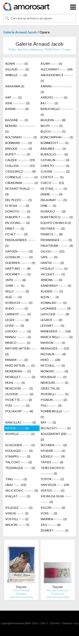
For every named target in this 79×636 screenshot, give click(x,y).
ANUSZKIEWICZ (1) (57, 77)
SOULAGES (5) (19, 450)
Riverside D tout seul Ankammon (58, 592)
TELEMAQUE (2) (20, 468)
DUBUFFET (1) (17, 217)
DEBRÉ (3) (51, 194)
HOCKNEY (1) (18, 274)
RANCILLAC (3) (20, 422)
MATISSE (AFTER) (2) (21, 351)
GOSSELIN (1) (19, 257)
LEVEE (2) (14, 325)
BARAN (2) (17, 109)
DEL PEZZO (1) (18, 200)
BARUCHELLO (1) (57, 111)
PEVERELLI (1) (54, 394)
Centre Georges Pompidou (21, 592)
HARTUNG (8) (18, 268)
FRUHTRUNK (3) (57, 245)
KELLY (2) (17, 291)
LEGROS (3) (51, 320)
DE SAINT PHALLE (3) (20, 191)
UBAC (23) (15, 485)
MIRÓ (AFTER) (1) (20, 365)
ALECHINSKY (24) (56, 69)
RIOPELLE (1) (20, 434)
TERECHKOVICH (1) (52, 470)
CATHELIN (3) (55, 160)
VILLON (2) (53, 507)
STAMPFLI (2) (17, 456)
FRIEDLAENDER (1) (20, 242)
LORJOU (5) (18, 331)
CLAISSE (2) (55, 171)
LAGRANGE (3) (56, 308)
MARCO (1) (17, 342)
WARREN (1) (54, 519)
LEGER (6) (17, 320)
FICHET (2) (16, 234)
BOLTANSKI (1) (21, 137)
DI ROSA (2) (17, 205)
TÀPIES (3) (52, 462)
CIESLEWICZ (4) (20, 171)
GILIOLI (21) (52, 251)
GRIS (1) (49, 257)
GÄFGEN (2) (19, 251)
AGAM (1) (51, 63)
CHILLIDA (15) (20, 165)
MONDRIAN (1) (18, 371)
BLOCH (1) (53, 131)
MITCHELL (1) (53, 365)
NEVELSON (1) (19, 388)
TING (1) (16, 479)
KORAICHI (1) (18, 302)
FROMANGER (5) (56, 240)
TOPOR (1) (52, 479)
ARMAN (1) (56, 89)
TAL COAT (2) (18, 462)
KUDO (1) (16, 308)
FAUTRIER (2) (53, 228)
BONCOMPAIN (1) (57, 137)
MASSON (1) (53, 342)
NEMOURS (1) (54, 382)
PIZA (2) (17, 405)
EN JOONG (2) (17, 223)
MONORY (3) (54, 371)
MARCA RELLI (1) (57, 337)
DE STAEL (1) (54, 188)
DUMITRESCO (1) (57, 217)
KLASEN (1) (52, 291)
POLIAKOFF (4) (19, 411)
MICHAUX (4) (53, 354)
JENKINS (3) (51, 280)
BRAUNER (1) (53, 148)
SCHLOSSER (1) (20, 445)
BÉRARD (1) (20, 128)
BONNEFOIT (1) (54, 143)
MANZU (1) (18, 337)
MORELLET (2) (20, 377)
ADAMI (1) (16, 63)
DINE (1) (48, 205)
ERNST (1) (14, 228)
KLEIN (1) (50, 297)
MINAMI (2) (16, 360)
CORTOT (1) (52, 177)
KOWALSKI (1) (54, 302)
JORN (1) (14, 285)
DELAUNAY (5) (54, 200)
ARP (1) (13, 97)
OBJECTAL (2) (50, 388)
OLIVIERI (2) (19, 394)
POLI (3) (51, 405)
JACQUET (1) (53, 274)
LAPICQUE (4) (55, 314)
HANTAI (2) (52, 263)
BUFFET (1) (17, 154)
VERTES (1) (52, 490)
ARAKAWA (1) (14, 86)
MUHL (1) (15, 382)
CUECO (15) (52, 183)
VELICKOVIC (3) (21, 490)
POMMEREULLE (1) (55, 414)
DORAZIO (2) (53, 211)
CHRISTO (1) (55, 165)
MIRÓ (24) (50, 360)
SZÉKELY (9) (53, 456)
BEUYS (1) (52, 125)
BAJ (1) (49, 103)
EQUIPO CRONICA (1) (56, 223)
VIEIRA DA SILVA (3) (56, 499)
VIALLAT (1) (17, 496)
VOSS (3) (49, 513)
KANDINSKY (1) (56, 285)
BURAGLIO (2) (54, 154)
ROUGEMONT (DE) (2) (56, 436)
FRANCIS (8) (52, 234)
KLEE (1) (13, 297)
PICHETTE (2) (18, 400)
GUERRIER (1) (20, 263)
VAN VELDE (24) (55, 485)
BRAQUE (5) (18, 148)
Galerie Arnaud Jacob (20, 32)
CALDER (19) (20, 160)
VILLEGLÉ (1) (18, 507)
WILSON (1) (17, 524)
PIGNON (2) (54, 400)
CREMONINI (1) (21, 183)
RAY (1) (48, 422)
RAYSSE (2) (17, 428)
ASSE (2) (17, 103)
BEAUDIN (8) (53, 120)
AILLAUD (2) (17, 69)
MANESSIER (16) (56, 331)
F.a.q (76, 623)
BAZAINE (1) (16, 120)
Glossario (67, 623)
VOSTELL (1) (16, 519)
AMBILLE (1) (16, 75)
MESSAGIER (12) (55, 348)
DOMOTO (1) (17, 211)
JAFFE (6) (15, 280)
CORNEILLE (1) (21, 177)
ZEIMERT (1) (54, 530)
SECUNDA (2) (54, 445)
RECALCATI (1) (56, 428)
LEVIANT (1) (52, 325)
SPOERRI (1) (53, 450)
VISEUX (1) (16, 513)
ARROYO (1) (54, 97)
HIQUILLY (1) (54, 268)
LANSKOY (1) (18, 314)
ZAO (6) (50, 524)
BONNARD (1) (18, 143)
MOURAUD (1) (54, 377)
